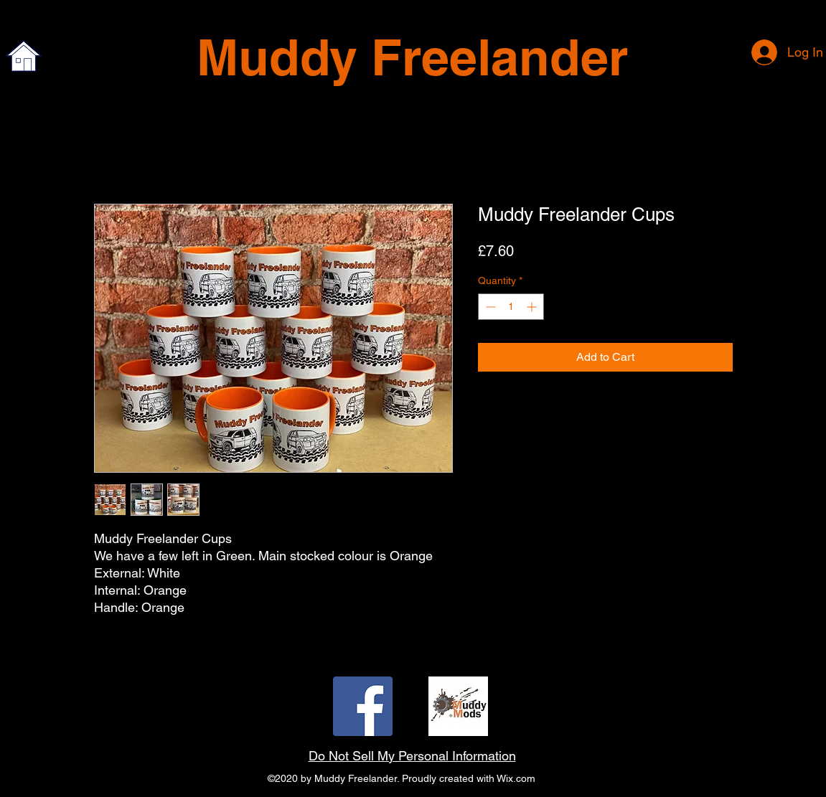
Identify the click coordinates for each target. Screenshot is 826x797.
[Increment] (533, 306)
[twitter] (458, 706)
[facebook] (363, 706)
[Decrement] (489, 306)
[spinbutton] (511, 306)
